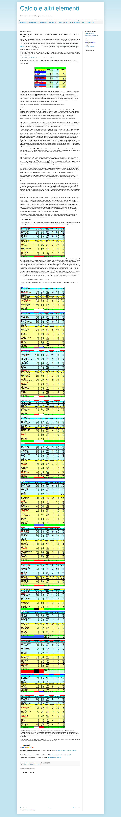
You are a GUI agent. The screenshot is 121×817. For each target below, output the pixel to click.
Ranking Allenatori (33, 22)
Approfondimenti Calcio (24, 20)
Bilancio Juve (35, 20)
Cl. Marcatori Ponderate (46, 20)
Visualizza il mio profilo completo (91, 35)
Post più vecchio (76, 807)
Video (83, 22)
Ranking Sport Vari (62, 22)
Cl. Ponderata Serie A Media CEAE (62, 20)
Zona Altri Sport (90, 22)
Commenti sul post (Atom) (29, 810)
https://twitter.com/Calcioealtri (54, 757)
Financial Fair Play (86, 20)
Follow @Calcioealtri (89, 46)
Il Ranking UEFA (22, 22)
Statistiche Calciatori (75, 22)
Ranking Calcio (43, 22)
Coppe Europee (76, 20)
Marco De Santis (90, 33)
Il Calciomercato (97, 20)
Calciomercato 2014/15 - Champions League (32, 764)
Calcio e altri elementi (49, 8)
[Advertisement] (48, 27)
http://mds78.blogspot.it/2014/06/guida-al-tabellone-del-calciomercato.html (36, 57)
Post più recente (23, 807)
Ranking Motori (52, 22)
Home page (50, 807)
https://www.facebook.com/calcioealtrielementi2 (60, 754)
